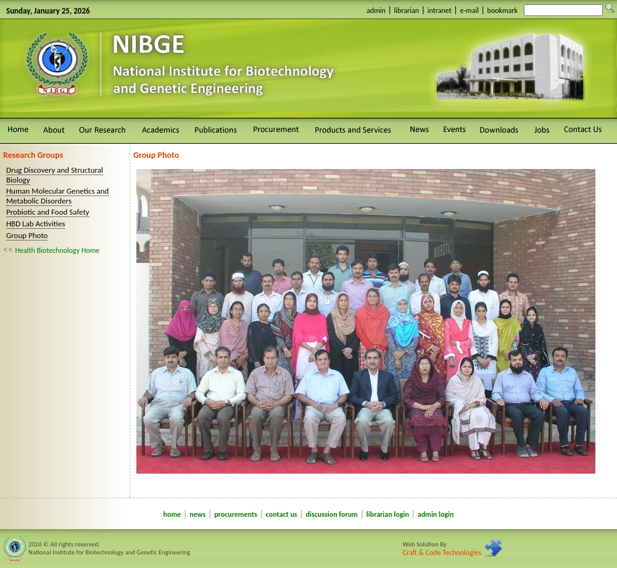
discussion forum (332, 514)
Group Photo (27, 235)
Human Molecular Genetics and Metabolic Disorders (57, 195)
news (197, 514)
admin (376, 10)
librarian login (387, 514)
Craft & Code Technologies (442, 552)
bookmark (502, 10)
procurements (235, 514)
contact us (281, 514)
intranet (440, 10)
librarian (407, 10)
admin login (436, 514)
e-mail (469, 10)
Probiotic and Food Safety (47, 211)
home (172, 514)
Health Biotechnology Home (57, 250)
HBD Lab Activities (35, 223)
